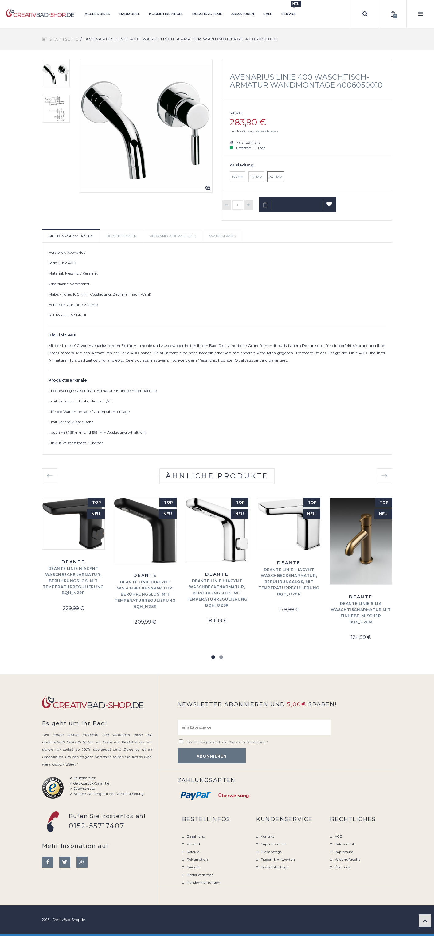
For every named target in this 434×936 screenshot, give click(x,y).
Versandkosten (267, 131)
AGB (338, 836)
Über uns (342, 867)
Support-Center (273, 844)
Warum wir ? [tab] (223, 236)
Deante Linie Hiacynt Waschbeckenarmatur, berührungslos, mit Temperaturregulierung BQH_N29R (73, 580)
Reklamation (197, 859)
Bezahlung (196, 836)
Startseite (64, 39)
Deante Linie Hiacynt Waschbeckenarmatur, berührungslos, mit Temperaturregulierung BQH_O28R (288, 581)
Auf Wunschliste (329, 207)
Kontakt (267, 836)
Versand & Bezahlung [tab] (173, 236)
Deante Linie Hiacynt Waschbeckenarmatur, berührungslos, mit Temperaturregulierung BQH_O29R (217, 592)
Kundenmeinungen (204, 882)
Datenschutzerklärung (247, 742)
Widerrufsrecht (347, 859)
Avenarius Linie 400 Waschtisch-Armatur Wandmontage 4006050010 (306, 80)
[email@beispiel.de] (254, 727)
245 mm (275, 177)
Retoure (193, 852)
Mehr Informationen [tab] (71, 236)
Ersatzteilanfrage (275, 867)
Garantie (194, 867)
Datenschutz (345, 844)
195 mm (256, 177)
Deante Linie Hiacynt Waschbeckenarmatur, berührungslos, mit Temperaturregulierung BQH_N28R (145, 594)
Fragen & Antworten (278, 859)
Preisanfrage (271, 852)
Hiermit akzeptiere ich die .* (227, 742)
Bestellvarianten (200, 875)
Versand (193, 844)
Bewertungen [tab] (121, 236)
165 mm (238, 177)
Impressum (344, 852)
